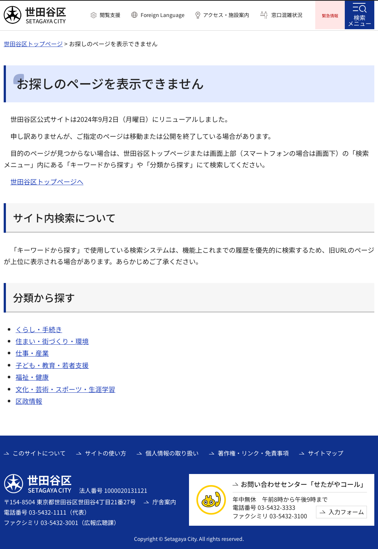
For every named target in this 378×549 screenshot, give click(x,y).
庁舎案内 (164, 501)
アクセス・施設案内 (226, 14)
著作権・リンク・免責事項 (253, 452)
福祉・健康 (32, 376)
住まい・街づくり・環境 (52, 340)
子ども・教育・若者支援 (52, 364)
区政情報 (29, 400)
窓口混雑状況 (286, 14)
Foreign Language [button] (163, 14)
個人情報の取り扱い (172, 452)
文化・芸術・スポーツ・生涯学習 (65, 388)
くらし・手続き (39, 328)
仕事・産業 (32, 352)
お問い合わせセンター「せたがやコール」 (304, 483)
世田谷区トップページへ (46, 180)
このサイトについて (39, 452)
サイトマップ (325, 452)
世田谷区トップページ (33, 42)
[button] (105, 15)
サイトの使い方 (105, 452)
